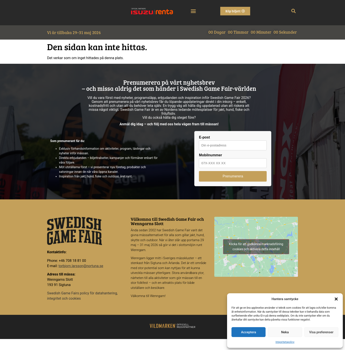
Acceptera (248, 332)
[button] (336, 299)
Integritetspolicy (284, 342)
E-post (204, 137)
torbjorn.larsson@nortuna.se (81, 266)
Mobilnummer (210, 155)
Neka (285, 332)
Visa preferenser (321, 332)
